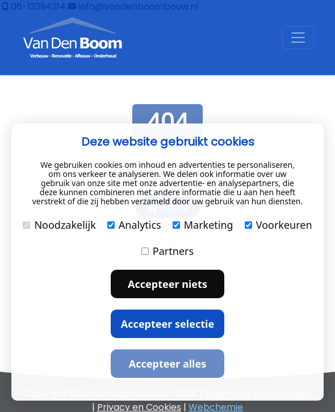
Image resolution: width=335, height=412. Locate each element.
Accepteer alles (167, 363)
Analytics (134, 225)
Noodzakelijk (59, 225)
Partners (167, 251)
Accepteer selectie (167, 324)
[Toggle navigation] (298, 37)
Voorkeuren (278, 225)
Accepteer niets (167, 284)
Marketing (203, 225)
